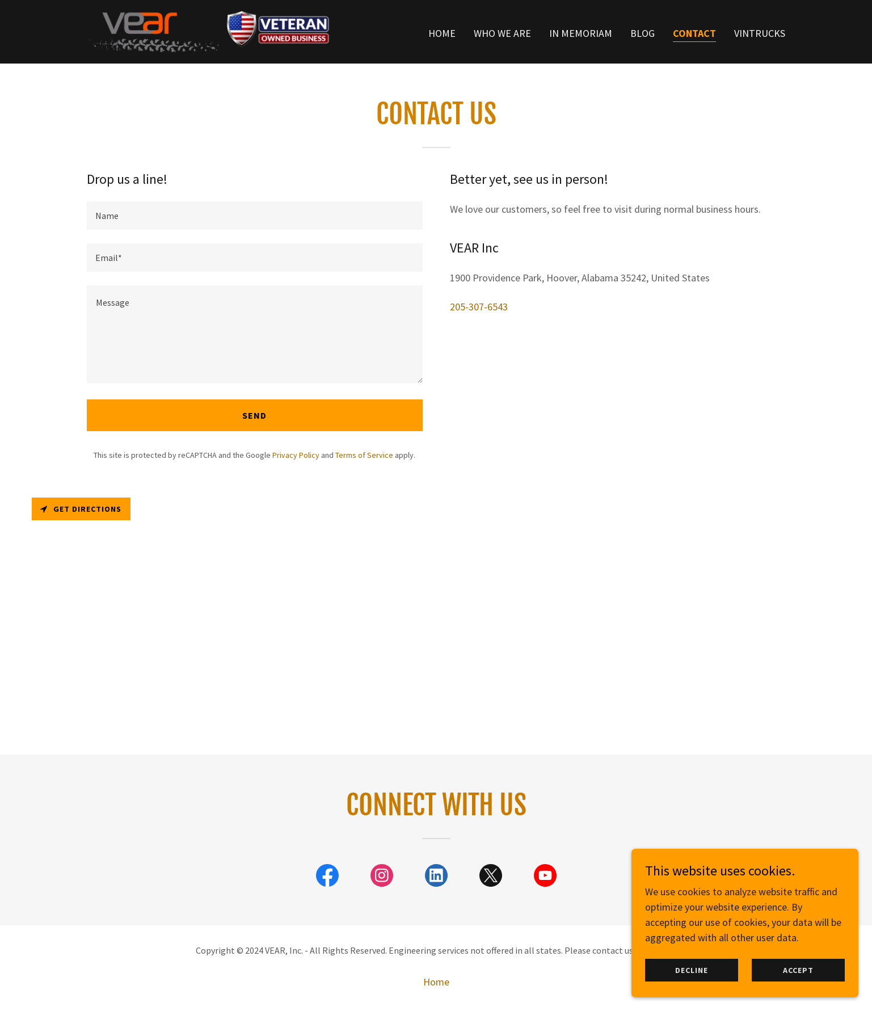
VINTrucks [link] (759, 33)
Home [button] (436, 981)
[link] (209, 30)
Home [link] (442, 33)
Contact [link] (694, 33)
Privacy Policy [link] (295, 455)
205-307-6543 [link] (479, 306)
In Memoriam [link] (580, 33)
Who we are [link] (502, 33)
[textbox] (255, 215)
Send (254, 415)
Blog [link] (642, 33)
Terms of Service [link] (364, 455)
